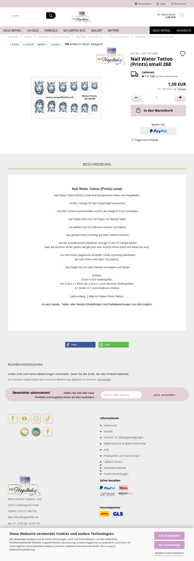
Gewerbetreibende (115, 468)
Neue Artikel (12, 30)
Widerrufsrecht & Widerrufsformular (125, 443)
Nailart (96, 30)
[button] (136, 97)
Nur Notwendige (169, 545)
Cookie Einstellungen (116, 474)
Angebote (184, 30)
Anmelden (104, 379)
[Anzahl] (158, 97)
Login (161, 3)
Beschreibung (97, 164)
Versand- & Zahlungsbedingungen (124, 437)
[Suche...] (51, 15)
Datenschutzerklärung (21, 549)
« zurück (28, 44)
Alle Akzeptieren (169, 535)
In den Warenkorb (154, 110)
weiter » (42, 44)
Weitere (113, 30)
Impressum (110, 425)
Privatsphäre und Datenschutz (121, 455)
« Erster (15, 44)
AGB (106, 449)
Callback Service (113, 462)
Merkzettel (178, 3)
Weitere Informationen (169, 553)
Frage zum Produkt (146, 140)
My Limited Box (74, 30)
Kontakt (108, 431)
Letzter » (56, 44)
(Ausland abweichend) (167, 76)
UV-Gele (33, 30)
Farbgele (51, 30)
